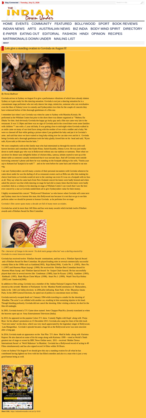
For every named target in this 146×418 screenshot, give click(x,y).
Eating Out (30, 34)
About (6, 43)
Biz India (80, 29)
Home (8, 24)
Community (42, 24)
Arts (32, 29)
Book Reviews (125, 24)
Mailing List (64, 39)
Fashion (70, 34)
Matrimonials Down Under (27, 39)
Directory (132, 29)
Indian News (14, 29)
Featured (63, 24)
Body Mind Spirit (105, 29)
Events (22, 24)
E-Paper (10, 34)
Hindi (84, 34)
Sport (103, 24)
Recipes (115, 34)
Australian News (54, 29)
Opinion (98, 34)
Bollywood (85, 24)
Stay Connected (11, 3)
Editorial (51, 34)
